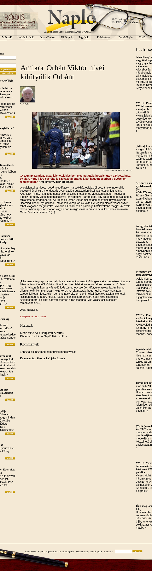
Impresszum (51, 551)
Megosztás (26, 325)
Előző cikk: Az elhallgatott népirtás (42, 333)
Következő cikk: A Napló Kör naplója (43, 336)
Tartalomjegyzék (66, 551)
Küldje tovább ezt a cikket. (33, 316)
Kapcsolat (108, 551)
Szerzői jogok (96, 551)
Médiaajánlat (82, 551)
